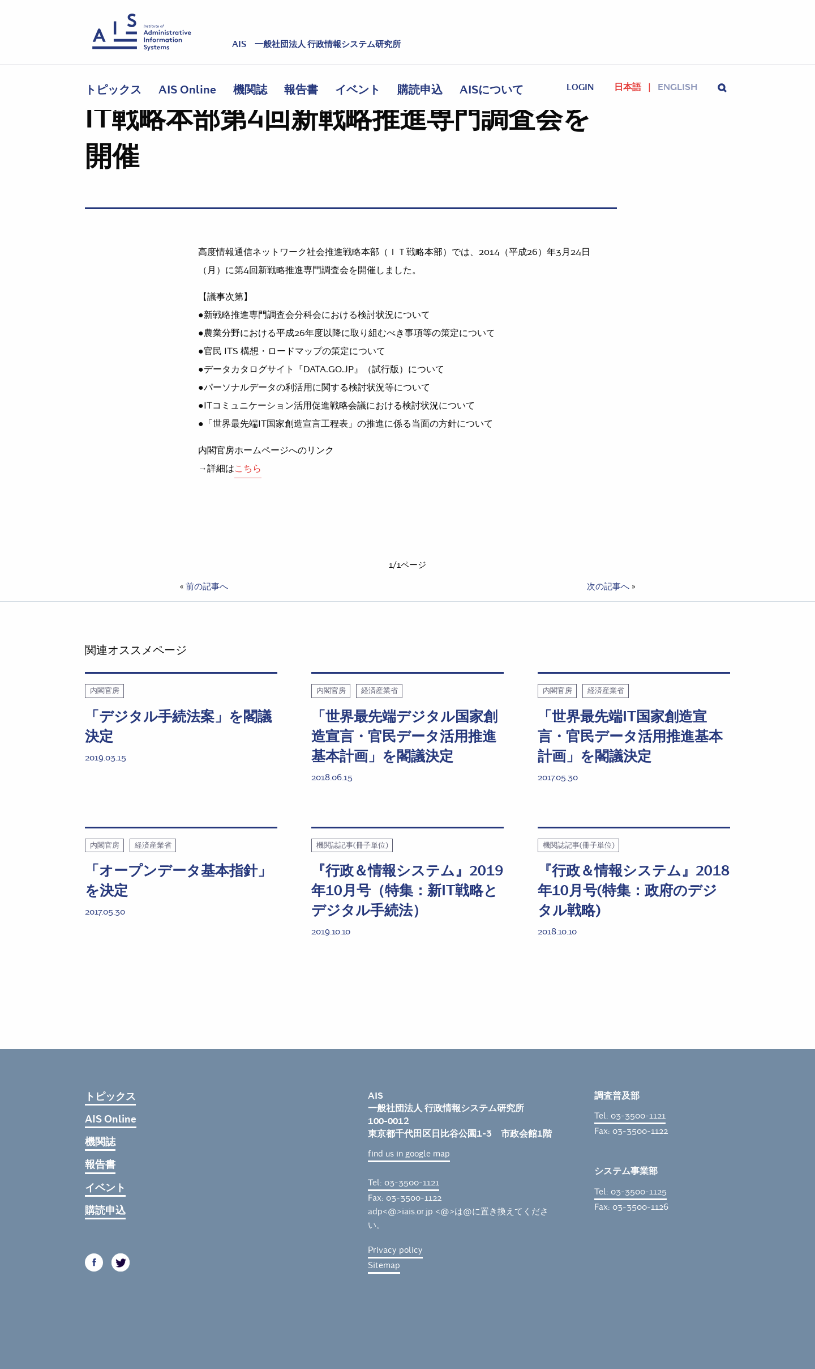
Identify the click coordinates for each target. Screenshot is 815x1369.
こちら (247, 468)
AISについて (492, 90)
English (677, 87)
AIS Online (187, 90)
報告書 (301, 90)
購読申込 (420, 90)
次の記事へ (608, 586)
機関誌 (250, 90)
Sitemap (384, 1265)
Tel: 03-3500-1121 (403, 1182)
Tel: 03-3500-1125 (630, 1192)
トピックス (113, 90)
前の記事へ (207, 586)
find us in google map (409, 1154)
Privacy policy (395, 1250)
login (580, 87)
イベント (357, 90)
